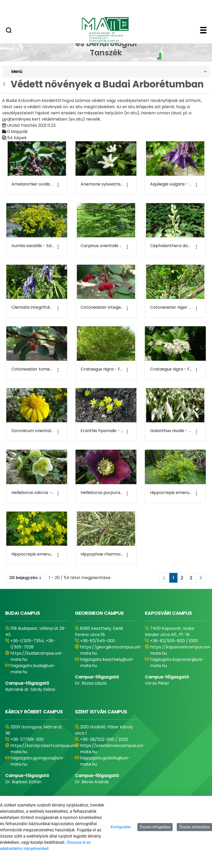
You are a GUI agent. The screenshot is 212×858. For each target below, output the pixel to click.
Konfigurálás (121, 827)
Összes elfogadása (155, 827)
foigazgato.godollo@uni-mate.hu (105, 761)
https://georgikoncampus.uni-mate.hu (111, 650)
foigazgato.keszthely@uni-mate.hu (107, 662)
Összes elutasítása (194, 827)
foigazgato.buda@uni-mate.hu (32, 669)
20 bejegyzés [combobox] (27, 578)
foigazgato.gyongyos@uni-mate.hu (37, 761)
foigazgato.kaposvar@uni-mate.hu (177, 662)
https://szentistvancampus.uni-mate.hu (112, 749)
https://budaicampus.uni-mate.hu (36, 656)
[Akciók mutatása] (58, 185)
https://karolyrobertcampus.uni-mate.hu (44, 749)
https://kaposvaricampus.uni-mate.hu (180, 650)
